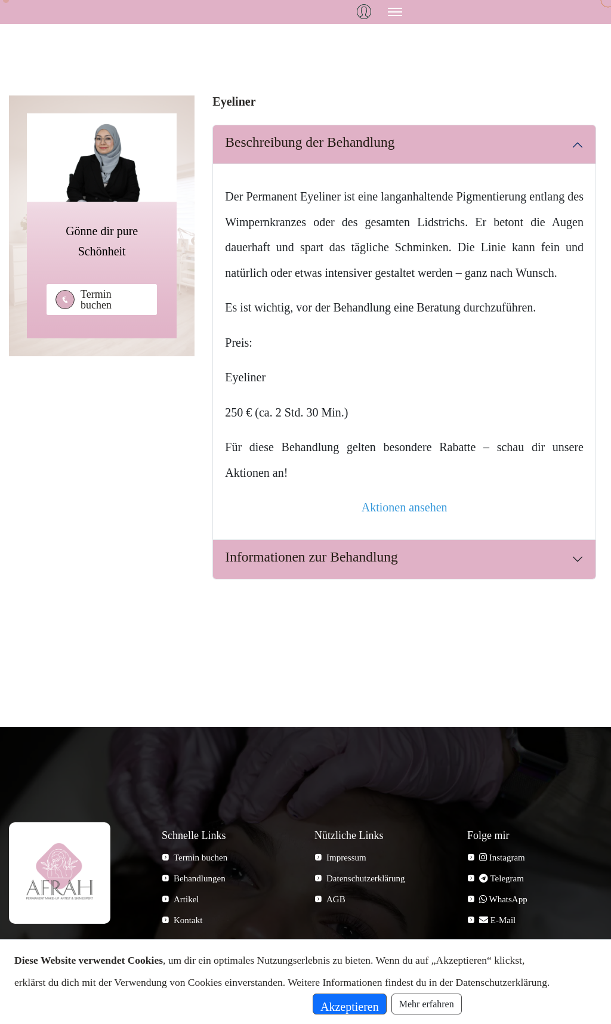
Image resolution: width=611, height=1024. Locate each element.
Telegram (501, 878)
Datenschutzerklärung (365, 878)
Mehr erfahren (426, 1004)
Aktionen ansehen (405, 507)
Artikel (186, 899)
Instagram (502, 857)
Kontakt (188, 920)
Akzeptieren (349, 1006)
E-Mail (497, 920)
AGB (335, 899)
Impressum (346, 857)
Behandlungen (200, 878)
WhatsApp (503, 899)
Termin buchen (96, 299)
